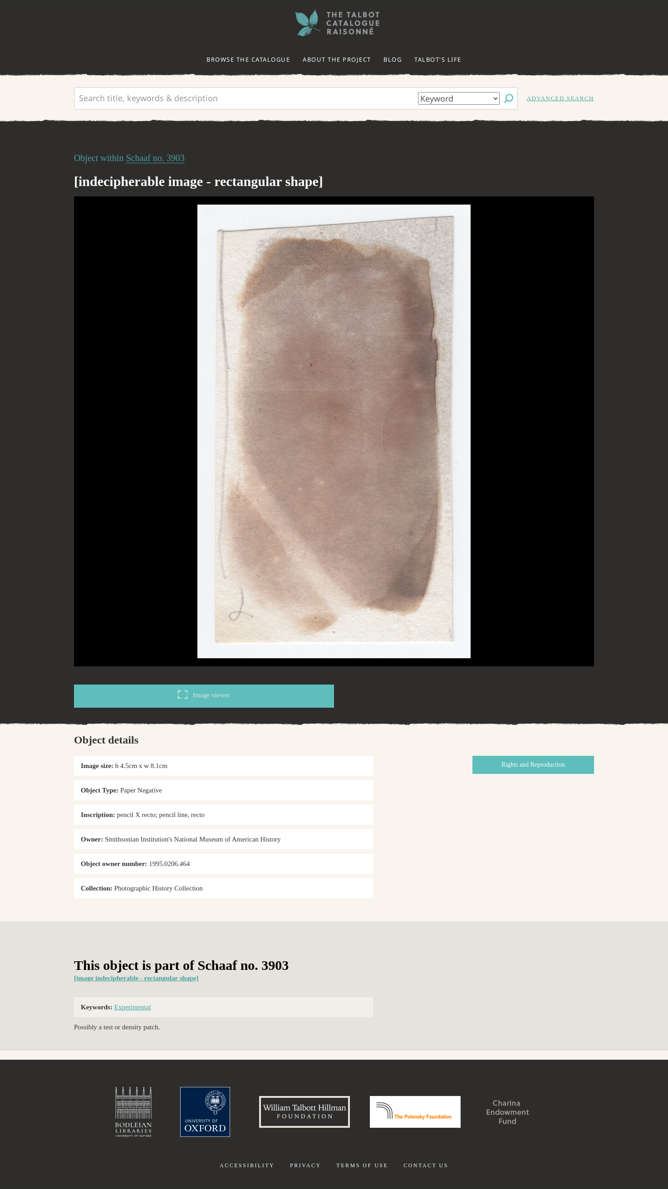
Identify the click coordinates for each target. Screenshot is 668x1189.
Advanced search (560, 98)
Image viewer (204, 694)
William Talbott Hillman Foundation (304, 1112)
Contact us (425, 1165)
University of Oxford (205, 1112)
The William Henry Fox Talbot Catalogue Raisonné (334, 23)
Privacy (305, 1165)
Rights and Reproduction (533, 764)
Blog (392, 59)
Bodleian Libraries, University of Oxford (133, 1112)
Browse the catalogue (248, 59)
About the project (337, 59)
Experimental (132, 1007)
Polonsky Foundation (415, 1112)
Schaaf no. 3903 (155, 158)
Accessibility (247, 1165)
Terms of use (362, 1165)
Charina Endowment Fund (507, 1112)
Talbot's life (438, 59)
